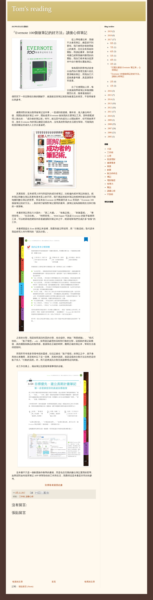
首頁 (54, 582)
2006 (110, 132)
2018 (110, 35)
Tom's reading (32, 9)
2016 (110, 91)
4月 (112, 60)
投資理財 (111, 159)
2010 (110, 116)
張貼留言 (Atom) (26, 586)
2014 (110, 99)
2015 (110, 95)
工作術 (22, 497)
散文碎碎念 (112, 173)
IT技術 (110, 194)
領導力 (110, 184)
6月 (112, 51)
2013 (110, 103)
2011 (110, 112)
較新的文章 (18, 582)
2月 (112, 82)
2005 (110, 137)
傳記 (109, 177)
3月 (112, 64)
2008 (110, 124)
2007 (110, 128)
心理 (109, 156)
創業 (109, 170)
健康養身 (111, 163)
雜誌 (109, 187)
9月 (112, 43)
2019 (110, 31)
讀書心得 (29, 497)
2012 (110, 108)
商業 (109, 166)
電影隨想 (111, 180)
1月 (112, 86)
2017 (110, 39)
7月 (112, 47)
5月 (112, 56)
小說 (109, 149)
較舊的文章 (90, 582)
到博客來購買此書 (54, 485)
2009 (110, 120)
